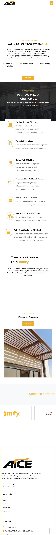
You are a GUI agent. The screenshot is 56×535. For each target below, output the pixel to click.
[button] (51, 3)
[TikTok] (13, 484)
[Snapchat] (3, 484)
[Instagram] (8, 484)
